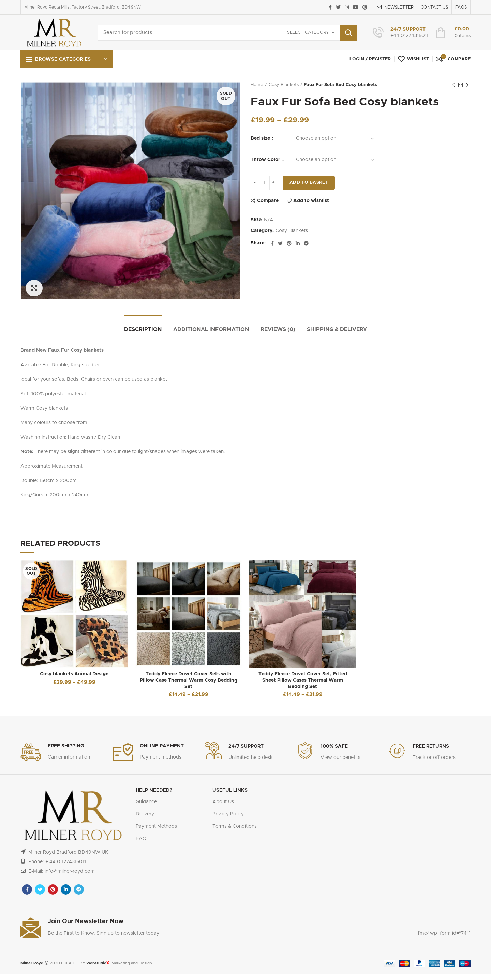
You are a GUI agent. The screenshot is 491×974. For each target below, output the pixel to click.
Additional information (211, 329)
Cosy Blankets (284, 85)
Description (143, 329)
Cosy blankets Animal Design (74, 674)
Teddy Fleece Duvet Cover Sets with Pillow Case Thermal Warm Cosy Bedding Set (188, 680)
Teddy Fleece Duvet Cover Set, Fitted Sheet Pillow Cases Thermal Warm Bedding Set (302, 680)
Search (348, 33)
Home (257, 85)
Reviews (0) (278, 329)
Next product (467, 85)
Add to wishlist (311, 200)
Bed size (261, 138)
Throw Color (266, 159)
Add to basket (308, 182)
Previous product (453, 85)
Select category (308, 32)
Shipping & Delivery (337, 329)
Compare (268, 200)
